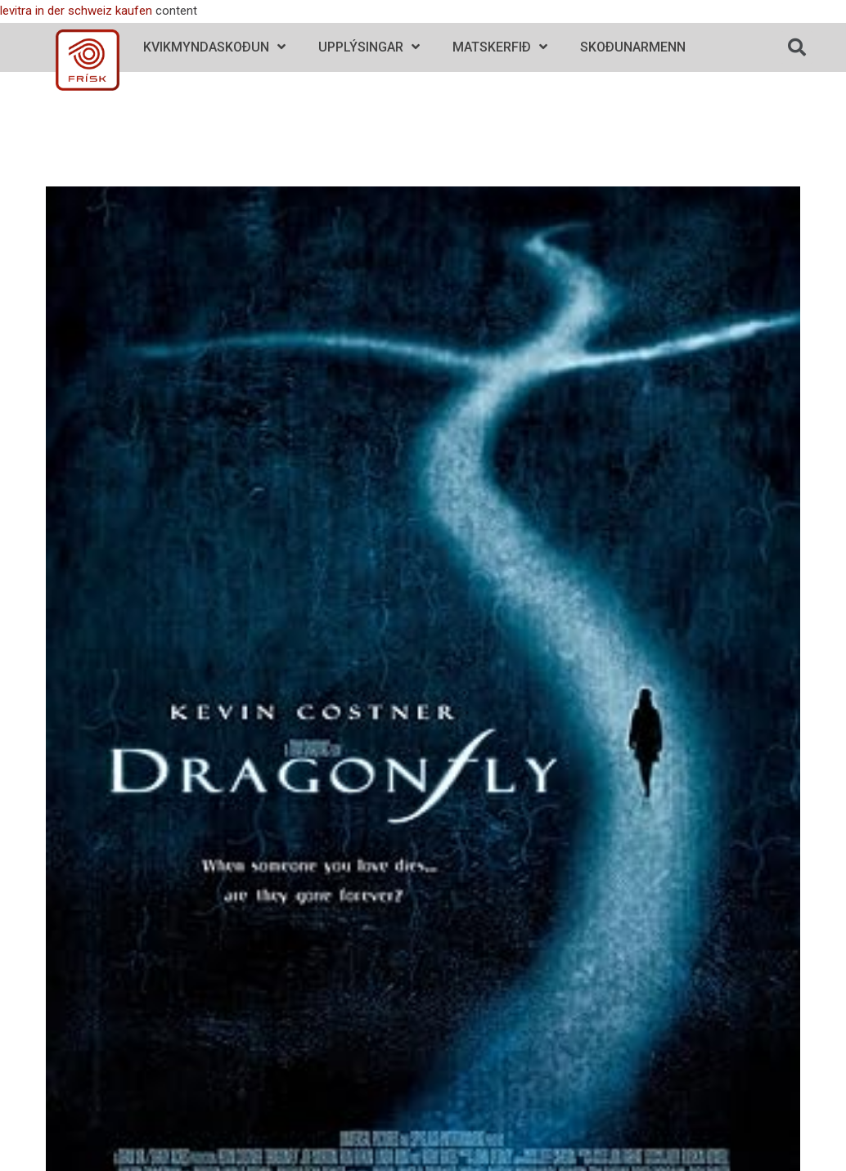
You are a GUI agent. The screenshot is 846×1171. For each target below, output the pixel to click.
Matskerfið (499, 47)
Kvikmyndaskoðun (214, 47)
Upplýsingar (369, 47)
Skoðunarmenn (633, 47)
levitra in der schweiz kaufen (76, 10)
